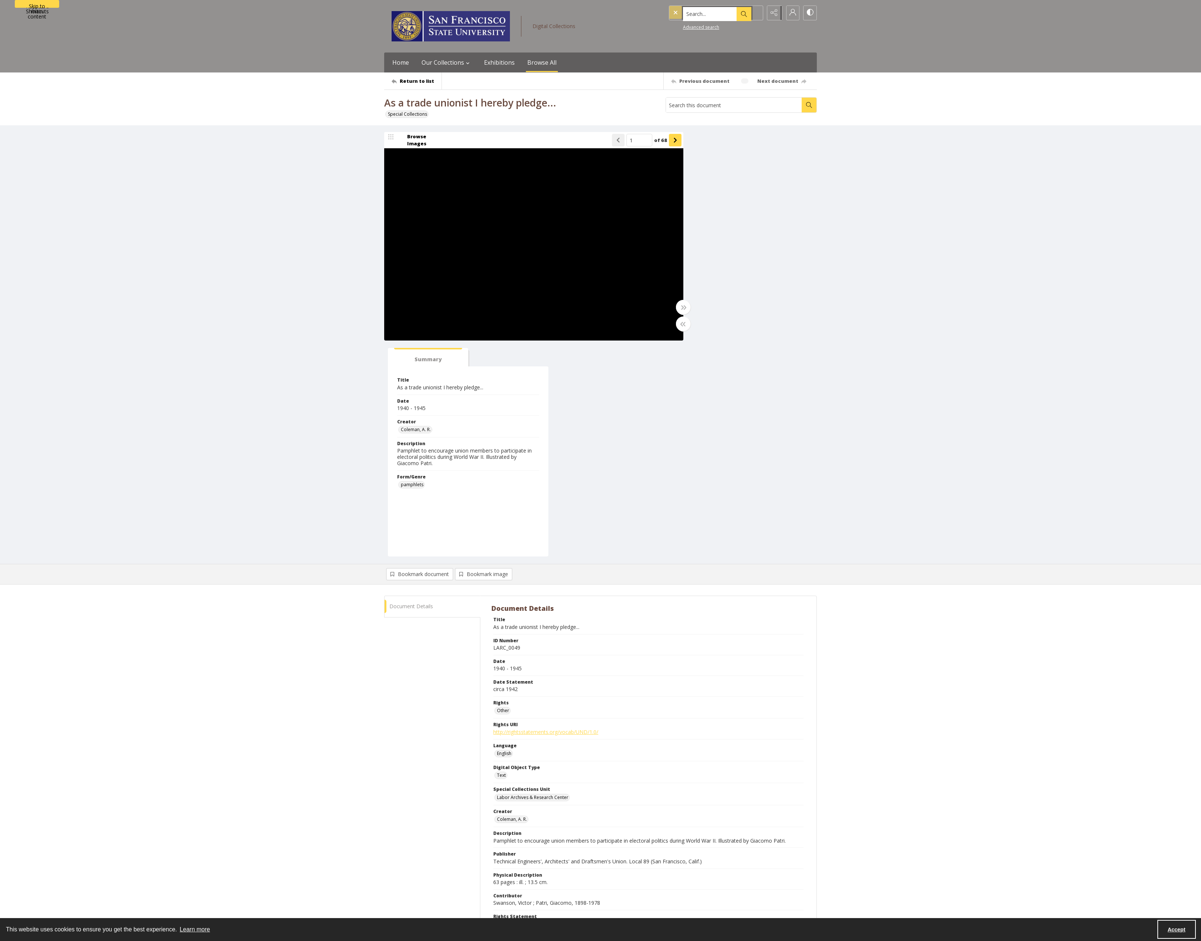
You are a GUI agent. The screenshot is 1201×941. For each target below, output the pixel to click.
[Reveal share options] (772, 13)
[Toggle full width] (672, 308)
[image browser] (412, 141)
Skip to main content (37, 5)
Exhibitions (499, 62)
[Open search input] (754, 13)
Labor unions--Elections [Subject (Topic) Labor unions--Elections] (521, 754)
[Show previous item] (607, 141)
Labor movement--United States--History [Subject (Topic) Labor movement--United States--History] (594, 754)
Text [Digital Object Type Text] (501, 560)
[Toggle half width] (672, 324)
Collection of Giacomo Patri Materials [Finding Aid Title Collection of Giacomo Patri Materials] (536, 841)
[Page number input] (629, 141)
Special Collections (407, 114)
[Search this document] (734, 105)
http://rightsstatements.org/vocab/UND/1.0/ (545, 516)
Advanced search (686, 26)
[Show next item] (664, 141)
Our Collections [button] (446, 62)
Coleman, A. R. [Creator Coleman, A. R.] (704, 214)
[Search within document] (809, 105)
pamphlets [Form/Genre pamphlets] (700, 269)
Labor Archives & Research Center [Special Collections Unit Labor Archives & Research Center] (532, 582)
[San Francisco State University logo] (451, 26)
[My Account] (791, 13)
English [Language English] (504, 538)
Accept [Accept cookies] (1176, 929)
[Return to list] (417, 80)
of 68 (649, 140)
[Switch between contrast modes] (809, 13)
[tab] (711, 142)
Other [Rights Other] (503, 495)
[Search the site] (700, 13)
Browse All (541, 62)
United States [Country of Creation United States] (511, 798)
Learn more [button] (195, 929)
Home (400, 62)
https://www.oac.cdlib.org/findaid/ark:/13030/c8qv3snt (557, 862)
